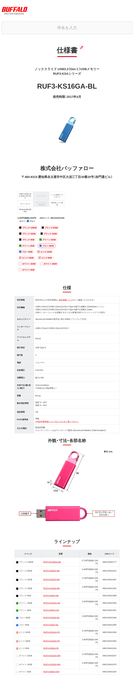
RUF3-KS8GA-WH (51, 671)
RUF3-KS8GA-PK (51, 648)
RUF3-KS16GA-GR (51, 602)
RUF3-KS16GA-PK (51, 641)
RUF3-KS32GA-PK (51, 632)
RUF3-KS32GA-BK (51, 579)
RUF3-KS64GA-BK (51, 570)
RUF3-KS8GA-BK (51, 595)
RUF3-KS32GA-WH (52, 655)
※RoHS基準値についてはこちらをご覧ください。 (57, 421)
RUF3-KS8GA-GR (51, 610)
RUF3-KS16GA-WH (52, 664)
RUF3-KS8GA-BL (51, 624)
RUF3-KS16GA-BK (51, 588)
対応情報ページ (65, 299)
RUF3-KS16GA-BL (51, 617)
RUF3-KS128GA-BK (52, 562)
